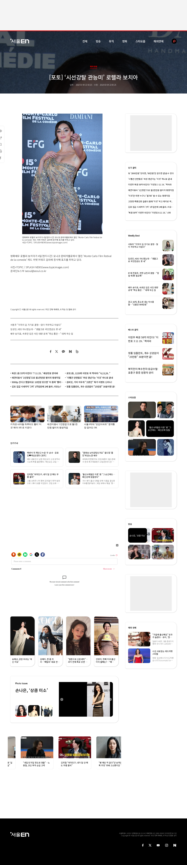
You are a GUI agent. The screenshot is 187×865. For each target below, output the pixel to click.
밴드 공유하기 (77, 351)
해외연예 (158, 41)
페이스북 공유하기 (51, 351)
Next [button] (110, 699)
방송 (98, 41)
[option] (86, 699)
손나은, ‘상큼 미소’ (31, 690)
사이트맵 (168, 833)
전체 (84, 41)
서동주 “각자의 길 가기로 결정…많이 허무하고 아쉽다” (36, 324)
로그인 (174, 833)
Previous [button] (61, 699)
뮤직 (111, 41)
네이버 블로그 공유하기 (70, 351)
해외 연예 (132, 627)
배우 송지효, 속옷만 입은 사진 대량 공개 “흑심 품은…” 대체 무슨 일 (41, 333)
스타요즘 (140, 41)
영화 (124, 41)
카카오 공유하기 (63, 351)
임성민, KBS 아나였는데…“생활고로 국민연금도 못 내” (36, 329)
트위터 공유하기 (56, 351)
